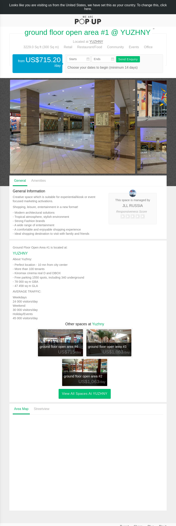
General (20, 180)
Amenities (38, 180)
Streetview (41, 409)
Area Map (21, 409)
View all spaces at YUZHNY (84, 393)
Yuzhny (98, 324)
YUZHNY (96, 41)
